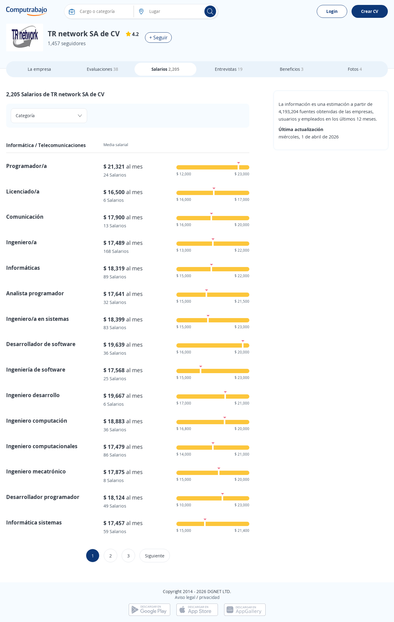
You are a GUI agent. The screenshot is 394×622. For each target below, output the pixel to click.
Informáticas (23, 267)
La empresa (39, 69)
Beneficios (292, 69)
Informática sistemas (34, 522)
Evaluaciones (102, 69)
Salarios (165, 69)
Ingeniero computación (36, 420)
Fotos (355, 69)
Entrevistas (229, 69)
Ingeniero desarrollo (33, 395)
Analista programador (35, 293)
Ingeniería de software (35, 369)
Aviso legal (185, 597)
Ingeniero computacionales (42, 446)
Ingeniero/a (21, 242)
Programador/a (26, 165)
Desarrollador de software (40, 344)
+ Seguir (158, 37)
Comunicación (24, 216)
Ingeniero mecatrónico (36, 471)
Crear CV (369, 11)
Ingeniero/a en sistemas (37, 318)
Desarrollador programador (42, 496)
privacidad (209, 597)
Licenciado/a (22, 191)
